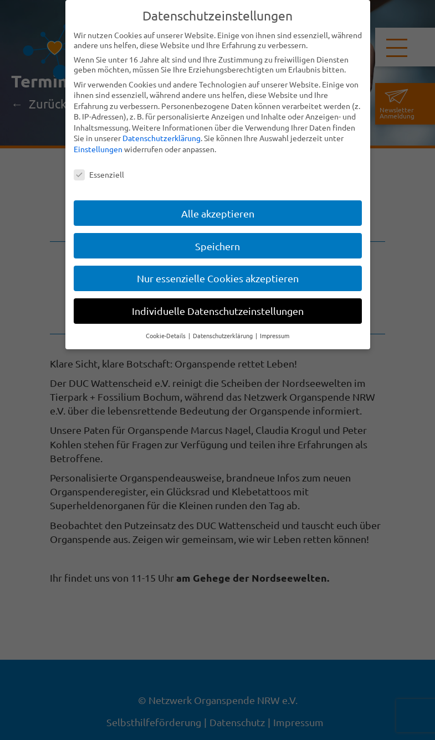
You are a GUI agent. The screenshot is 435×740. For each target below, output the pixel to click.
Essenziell (99, 174)
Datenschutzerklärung (161, 138)
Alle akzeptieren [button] (217, 213)
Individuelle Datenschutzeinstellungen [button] (218, 311)
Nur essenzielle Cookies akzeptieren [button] (218, 278)
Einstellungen (98, 149)
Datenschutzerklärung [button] (223, 335)
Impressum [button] (274, 335)
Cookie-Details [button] (166, 335)
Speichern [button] (217, 246)
